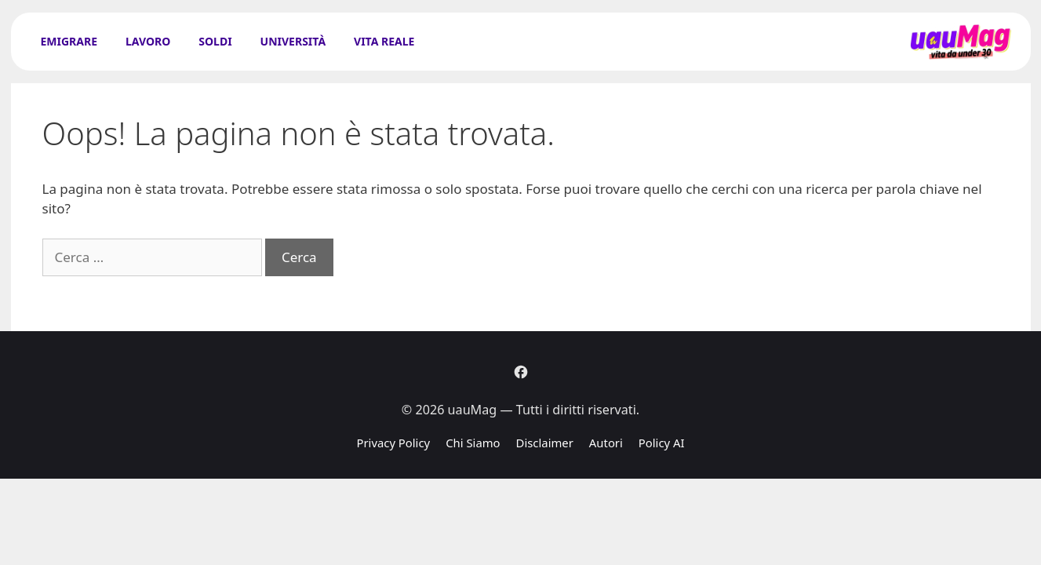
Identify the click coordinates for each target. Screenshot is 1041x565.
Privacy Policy (393, 442)
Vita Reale (384, 41)
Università (293, 41)
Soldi (214, 41)
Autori (606, 442)
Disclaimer (544, 442)
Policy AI (662, 442)
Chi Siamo (473, 442)
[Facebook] (521, 372)
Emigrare (69, 41)
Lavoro (148, 41)
